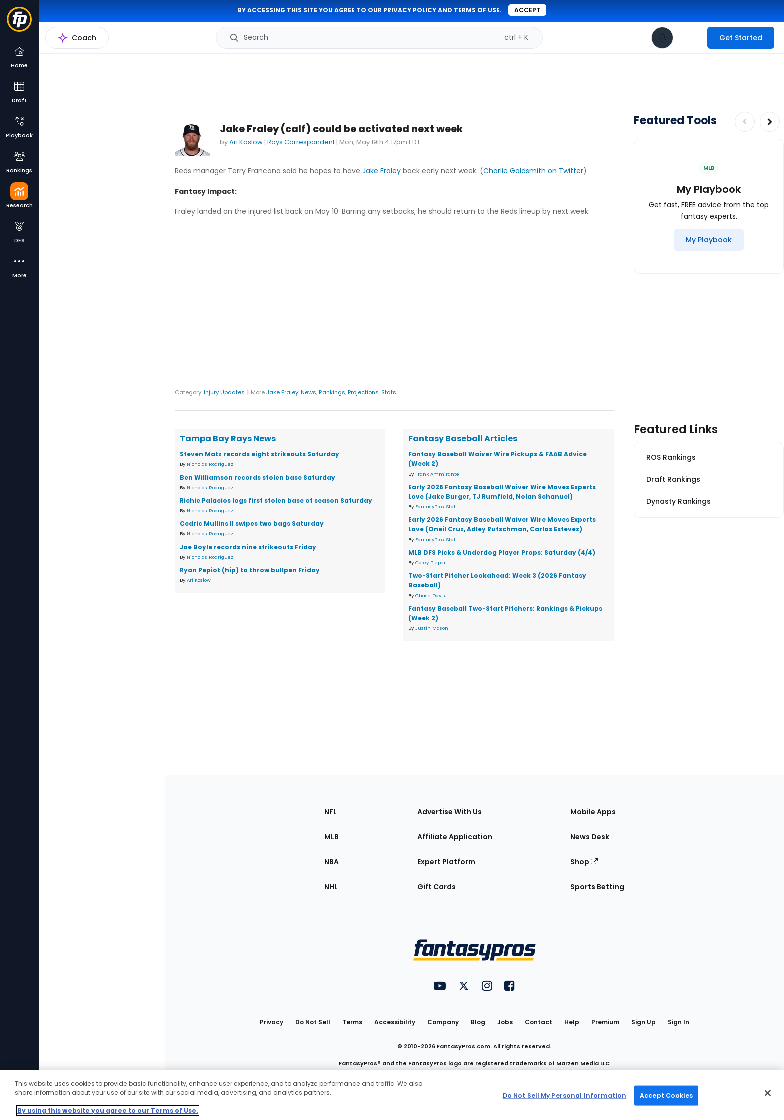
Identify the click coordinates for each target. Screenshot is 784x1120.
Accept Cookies (666, 1095)
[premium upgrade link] (691, 38)
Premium (606, 1022)
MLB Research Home (89, 43)
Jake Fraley (381, 171)
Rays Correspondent (301, 142)
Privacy (272, 1022)
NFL (330, 812)
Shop (584, 862)
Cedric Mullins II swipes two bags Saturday (252, 523)
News (308, 392)
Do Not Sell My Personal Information (564, 1095)
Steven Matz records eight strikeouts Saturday (260, 454)
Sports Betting (597, 887)
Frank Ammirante (438, 474)
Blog (478, 1022)
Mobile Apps (593, 812)
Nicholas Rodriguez (210, 464)
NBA (331, 862)
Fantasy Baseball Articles (463, 438)
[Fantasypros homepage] (19, 24)
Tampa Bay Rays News (228, 438)
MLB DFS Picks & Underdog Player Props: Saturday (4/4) (502, 552)
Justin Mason (432, 628)
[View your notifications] (663, 38)
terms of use (477, 10)
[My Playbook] (709, 240)
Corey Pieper (431, 562)
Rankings (332, 392)
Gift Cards (437, 887)
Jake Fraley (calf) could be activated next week (341, 129)
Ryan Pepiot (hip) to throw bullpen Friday (250, 570)
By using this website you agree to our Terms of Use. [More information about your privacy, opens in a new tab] (108, 1110)
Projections (363, 392)
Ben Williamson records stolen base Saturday (258, 477)
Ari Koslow (246, 142)
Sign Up (644, 1022)
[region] (392, 1095)
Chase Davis (431, 595)
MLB (331, 837)
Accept (527, 10)
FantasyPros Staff (436, 506)
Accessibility (395, 1022)
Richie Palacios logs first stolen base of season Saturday (276, 500)
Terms (352, 1022)
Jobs (505, 1022)
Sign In (679, 1022)
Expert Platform (447, 862)
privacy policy (410, 10)
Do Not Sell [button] (313, 1022)
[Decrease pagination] (745, 122)
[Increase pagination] (770, 122)
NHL (331, 887)
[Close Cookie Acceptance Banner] (768, 1093)
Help (572, 1022)
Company (443, 1022)
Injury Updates (224, 392)
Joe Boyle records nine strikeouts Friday (248, 547)
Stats (389, 392)
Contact (538, 1022)
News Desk (590, 837)
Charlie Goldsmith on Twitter (534, 171)
